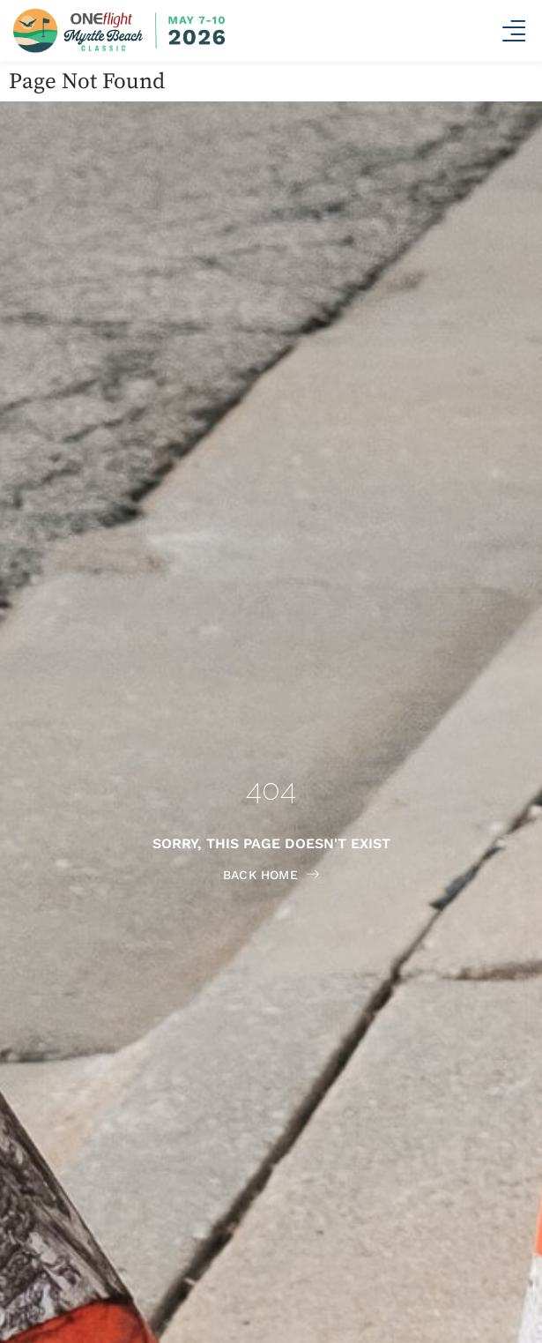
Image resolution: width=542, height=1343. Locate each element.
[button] (513, 31)
